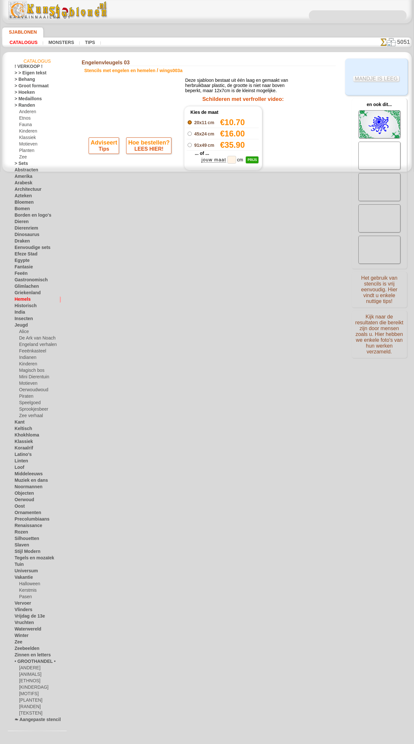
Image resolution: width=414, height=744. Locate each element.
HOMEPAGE (140, 294)
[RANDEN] (28, 708)
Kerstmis (27, 591)
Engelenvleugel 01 (285, 128)
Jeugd (20, 326)
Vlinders (22, 611)
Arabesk (22, 184)
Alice (23, 333)
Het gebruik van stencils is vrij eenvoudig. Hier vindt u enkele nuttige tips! (379, 289)
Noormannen (26, 488)
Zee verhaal (29, 417)
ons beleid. (297, 739)
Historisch (24, 307)
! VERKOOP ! (26, 67)
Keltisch (22, 430)
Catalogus (23, 42)
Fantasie (22, 268)
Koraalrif (22, 449)
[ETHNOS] (28, 682)
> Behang (22, 80)
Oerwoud (23, 501)
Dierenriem (24, 229)
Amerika (22, 177)
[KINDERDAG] (32, 688)
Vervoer (21, 604)
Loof (19, 468)
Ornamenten (26, 514)
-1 (183, 232)
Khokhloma (25, 436)
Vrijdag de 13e (27, 617)
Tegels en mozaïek (30, 559)
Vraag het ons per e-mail (207, 352)
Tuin (18, 565)
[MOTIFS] (28, 695)
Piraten (25, 397)
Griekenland (25, 294)
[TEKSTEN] (28, 714)
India (19, 313)
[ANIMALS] (29, 675)
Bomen (21, 210)
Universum (24, 572)
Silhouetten (25, 540)
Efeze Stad (24, 255)
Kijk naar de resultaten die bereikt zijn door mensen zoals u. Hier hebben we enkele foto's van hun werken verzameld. (379, 330)
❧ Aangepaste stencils (35, 721)
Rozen (20, 533)
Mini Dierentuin (33, 378)
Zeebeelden (24, 649)
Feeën (20, 274)
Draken (21, 242)
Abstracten (25, 171)
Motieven (27, 145)
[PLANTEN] (29, 701)
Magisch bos (30, 371)
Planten (26, 152)
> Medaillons (26, 100)
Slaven (20, 546)
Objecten (22, 494)
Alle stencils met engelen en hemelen (206, 246)
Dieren (20, 223)
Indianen (27, 358)
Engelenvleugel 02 (285, 150)
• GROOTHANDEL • (31, 662)
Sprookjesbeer (31, 410)
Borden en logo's (29, 216)
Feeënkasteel (30, 352)
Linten (20, 462)
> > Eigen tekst (27, 74)
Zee (22, 158)
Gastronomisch (28, 281)
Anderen (26, 113)
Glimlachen (24, 287)
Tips (88, 42)
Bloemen (22, 203)
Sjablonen (20, 32)
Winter (21, 637)
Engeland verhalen (35, 346)
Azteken (22, 197)
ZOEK (280, 294)
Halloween (28, 585)
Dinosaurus (25, 236)
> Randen (23, 106)
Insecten (22, 320)
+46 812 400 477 (216, 309)
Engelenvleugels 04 (285, 164)
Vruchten (23, 624)
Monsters (60, 42)
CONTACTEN (197, 294)
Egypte (21, 261)
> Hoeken (22, 93)
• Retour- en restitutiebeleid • (207, 341)
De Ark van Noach (35, 339)
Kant (19, 423)
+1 (230, 232)
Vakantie (22, 578)
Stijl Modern (26, 552)
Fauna (24, 126)
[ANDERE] (28, 669)
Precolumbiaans (29, 520)
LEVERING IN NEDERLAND (241, 294)
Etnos (24, 119)
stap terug (207, 232)
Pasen (24, 598)
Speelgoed (28, 404)
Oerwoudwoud (32, 391)
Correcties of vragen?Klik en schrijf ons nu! (207, 272)
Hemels (21, 300)
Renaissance (26, 527)
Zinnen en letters (29, 656)
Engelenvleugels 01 (285, 143)
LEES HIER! (148, 152)
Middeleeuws (26, 475)
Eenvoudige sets (29, 249)
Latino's (22, 455)
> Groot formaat (29, 87)
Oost (19, 507)
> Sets (20, 164)
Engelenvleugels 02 (285, 135)
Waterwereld (26, 630)
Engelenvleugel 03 (285, 157)
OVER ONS (169, 294)
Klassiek (26, 139)
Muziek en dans (28, 481)
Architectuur (26, 190)
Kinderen (27, 132)
